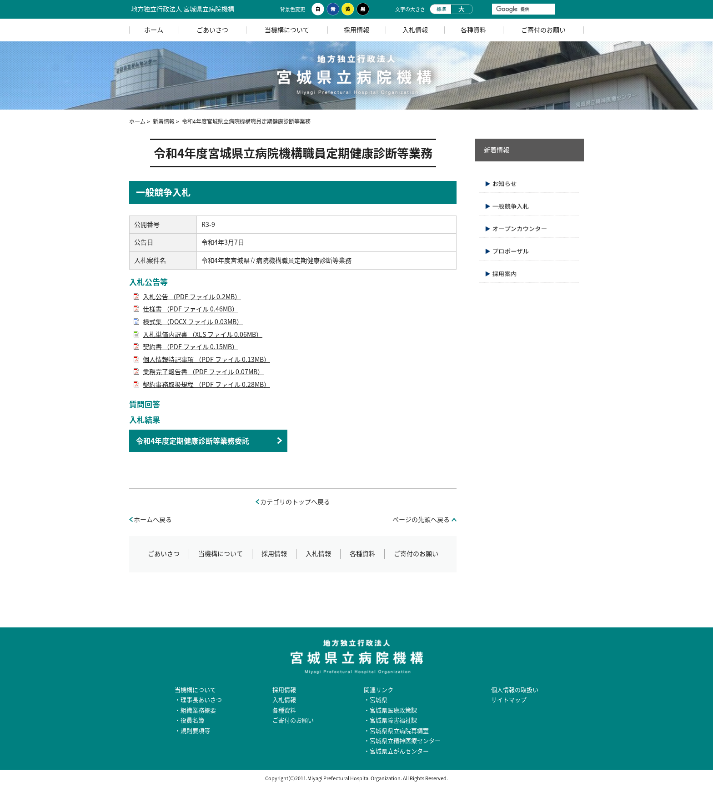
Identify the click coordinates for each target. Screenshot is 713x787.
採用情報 (356, 30)
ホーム (153, 30)
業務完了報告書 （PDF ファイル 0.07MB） (203, 371)
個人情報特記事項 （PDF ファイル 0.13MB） (206, 359)
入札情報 (415, 30)
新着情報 (164, 121)
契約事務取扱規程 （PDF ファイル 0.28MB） (206, 384)
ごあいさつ (212, 30)
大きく (462, 9)
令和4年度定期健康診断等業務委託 (192, 440)
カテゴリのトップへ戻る (295, 501)
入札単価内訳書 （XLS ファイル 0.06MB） (202, 334)
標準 (440, 9)
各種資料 (473, 30)
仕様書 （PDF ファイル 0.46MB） (190, 309)
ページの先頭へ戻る (421, 519)
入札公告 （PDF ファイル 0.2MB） (192, 296)
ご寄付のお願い (543, 30)
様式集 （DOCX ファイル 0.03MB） (193, 321)
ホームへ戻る (153, 519)
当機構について (287, 30)
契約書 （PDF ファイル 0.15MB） (190, 346)
